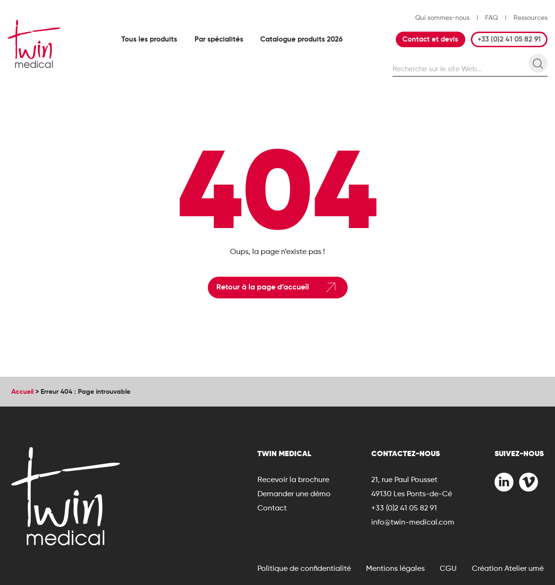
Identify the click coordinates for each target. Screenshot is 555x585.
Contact (272, 507)
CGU (448, 568)
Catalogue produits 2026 (301, 38)
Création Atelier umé (508, 568)
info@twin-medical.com (412, 521)
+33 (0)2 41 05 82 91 (509, 38)
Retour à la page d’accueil (277, 287)
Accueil (22, 391)
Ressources (530, 17)
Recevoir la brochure (293, 479)
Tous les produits (149, 38)
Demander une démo (294, 493)
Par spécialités (219, 38)
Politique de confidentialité (304, 568)
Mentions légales (395, 568)
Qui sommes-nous (442, 17)
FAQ (491, 17)
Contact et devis (430, 38)
